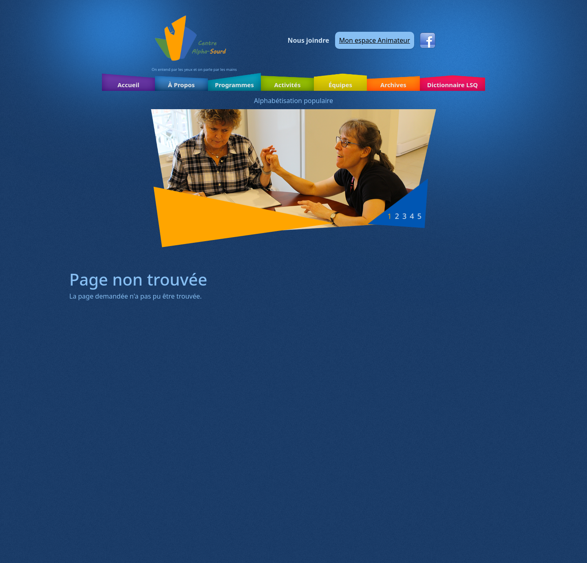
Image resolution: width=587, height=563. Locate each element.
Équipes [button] (340, 85)
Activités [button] (287, 85)
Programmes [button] (234, 85)
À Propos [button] (181, 85)
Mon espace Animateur (374, 40)
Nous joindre (308, 40)
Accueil (128, 85)
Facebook (427, 40)
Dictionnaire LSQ (452, 85)
